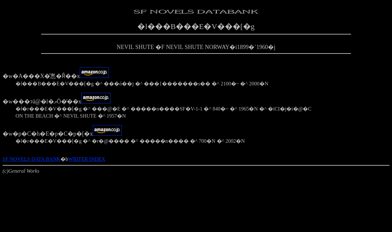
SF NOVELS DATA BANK (31, 159)
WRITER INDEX (86, 159)
